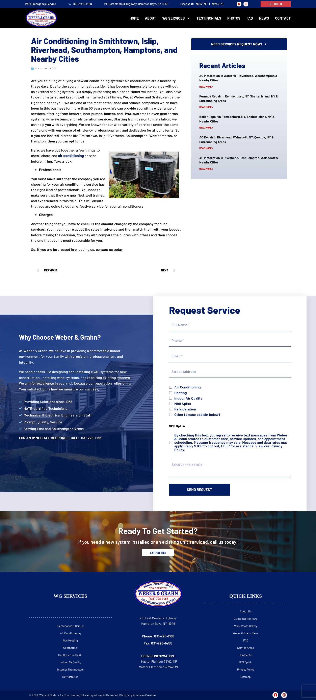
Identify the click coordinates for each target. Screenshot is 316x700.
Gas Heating (70, 640)
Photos (233, 18)
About (150, 18)
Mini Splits (182, 403)
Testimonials (208, 18)
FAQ (249, 18)
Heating (180, 392)
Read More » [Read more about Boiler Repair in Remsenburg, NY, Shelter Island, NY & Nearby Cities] (206, 127)
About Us (245, 611)
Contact (283, 18)
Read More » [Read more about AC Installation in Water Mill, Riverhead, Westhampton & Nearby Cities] (206, 86)
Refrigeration (185, 409)
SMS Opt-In (246, 662)
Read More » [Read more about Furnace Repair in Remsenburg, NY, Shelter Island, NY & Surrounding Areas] (206, 107)
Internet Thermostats (70, 669)
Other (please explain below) (197, 414)
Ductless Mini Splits (70, 655)
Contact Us (246, 655)
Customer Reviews (245, 618)
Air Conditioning (187, 387)
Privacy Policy (245, 669)
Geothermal (70, 647)
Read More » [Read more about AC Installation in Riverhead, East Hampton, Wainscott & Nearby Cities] (206, 168)
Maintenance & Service (70, 626)
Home (134, 18)
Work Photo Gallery (245, 626)
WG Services (176, 18)
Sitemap (245, 676)
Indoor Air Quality (188, 398)
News (264, 18)
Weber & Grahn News (245, 633)
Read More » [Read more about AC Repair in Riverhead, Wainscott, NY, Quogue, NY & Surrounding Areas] (206, 148)
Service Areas (245, 647)
